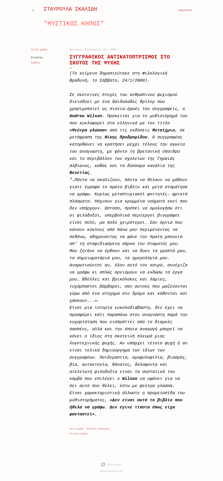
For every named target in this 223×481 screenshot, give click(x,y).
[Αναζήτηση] (185, 10)
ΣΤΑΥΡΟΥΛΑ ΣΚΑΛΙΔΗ (70, 9)
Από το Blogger (111, 464)
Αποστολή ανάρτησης (98, 429)
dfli (121, 471)
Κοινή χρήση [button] (39, 49)
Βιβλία (35, 62)
